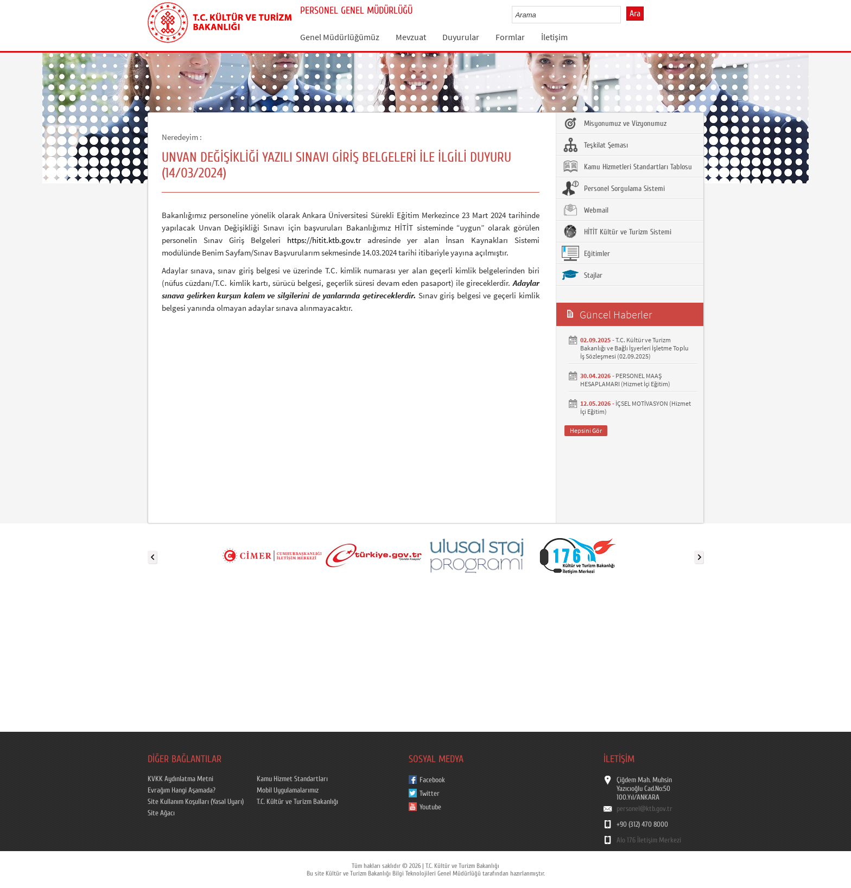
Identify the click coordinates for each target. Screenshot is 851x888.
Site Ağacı (161, 813)
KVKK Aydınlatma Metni (180, 779)
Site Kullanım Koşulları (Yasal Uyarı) (196, 801)
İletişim (554, 36)
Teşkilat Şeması (595, 144)
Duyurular (460, 36)
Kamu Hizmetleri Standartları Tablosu (627, 166)
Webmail (585, 210)
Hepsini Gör (586, 430)
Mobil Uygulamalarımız (288, 790)
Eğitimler (586, 253)
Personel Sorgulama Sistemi (613, 188)
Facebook (432, 780)
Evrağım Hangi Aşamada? (181, 790)
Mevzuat (411, 36)
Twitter (430, 793)
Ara (635, 13)
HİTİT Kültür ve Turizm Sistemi (616, 231)
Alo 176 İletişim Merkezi (649, 840)
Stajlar (582, 275)
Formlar (510, 36)
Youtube (430, 807)
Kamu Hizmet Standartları (292, 779)
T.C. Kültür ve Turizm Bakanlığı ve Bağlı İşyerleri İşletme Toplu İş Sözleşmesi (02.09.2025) (634, 348)
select (624, 15)
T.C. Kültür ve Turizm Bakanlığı (297, 801)
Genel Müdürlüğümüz (339, 36)
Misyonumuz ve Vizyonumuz (614, 123)
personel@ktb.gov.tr (644, 808)
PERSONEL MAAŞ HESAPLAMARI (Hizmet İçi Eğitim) (625, 380)
